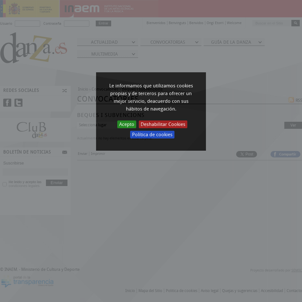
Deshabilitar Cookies (163, 124)
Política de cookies (152, 135)
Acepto (126, 124)
